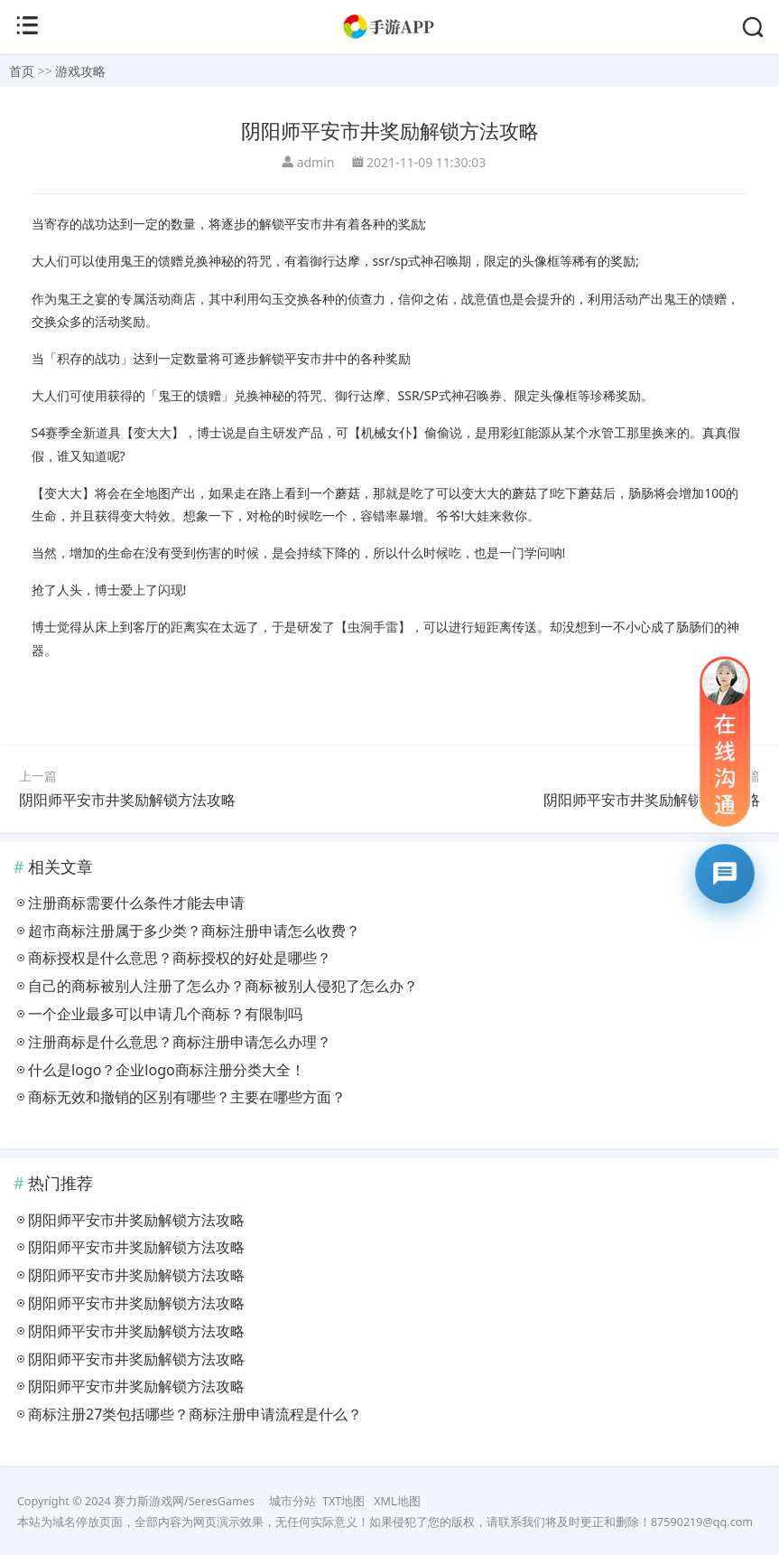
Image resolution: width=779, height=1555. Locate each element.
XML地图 (397, 1501)
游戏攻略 (80, 71)
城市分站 (292, 1501)
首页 (21, 71)
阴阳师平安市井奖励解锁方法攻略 (127, 800)
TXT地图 (343, 1501)
